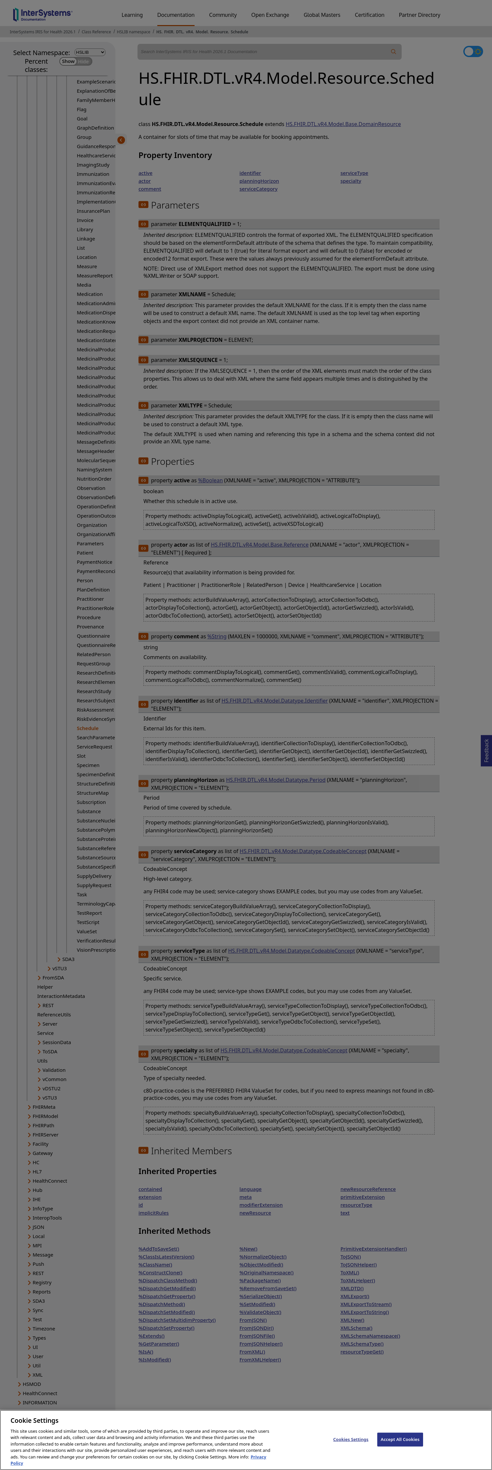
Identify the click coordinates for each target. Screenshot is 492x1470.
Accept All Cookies (400, 1447)
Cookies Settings (350, 1447)
